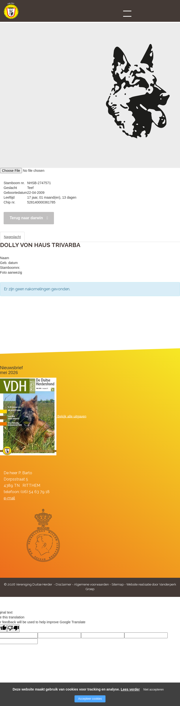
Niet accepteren (153, 689)
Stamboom (37, 237)
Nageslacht (12, 237)
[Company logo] (11, 13)
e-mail (9, 498)
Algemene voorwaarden (91, 584)
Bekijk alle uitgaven (71, 416)
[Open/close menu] (127, 13)
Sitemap (118, 584)
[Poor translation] (13, 628)
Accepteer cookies (90, 698)
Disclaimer (63, 584)
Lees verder (130, 689)
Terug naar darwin (26, 218)
